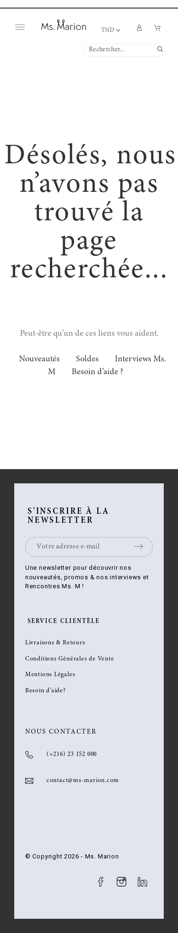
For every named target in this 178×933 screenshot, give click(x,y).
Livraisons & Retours (55, 643)
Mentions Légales (50, 675)
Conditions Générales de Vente (69, 659)
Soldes (87, 359)
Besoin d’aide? (45, 691)
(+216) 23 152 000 (72, 755)
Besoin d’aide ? (97, 372)
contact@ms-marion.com (83, 781)
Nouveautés (39, 359)
